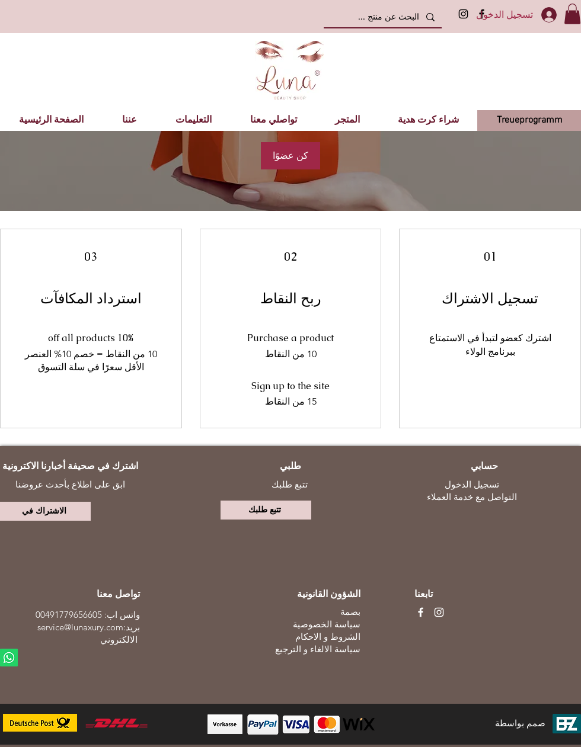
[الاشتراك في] (45, 511)
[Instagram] (463, 14)
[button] (572, 14)
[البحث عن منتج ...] (384, 17)
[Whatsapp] (9, 657)
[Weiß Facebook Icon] (420, 612)
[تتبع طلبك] (266, 510)
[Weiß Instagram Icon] (439, 612)
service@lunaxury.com (80, 627)
